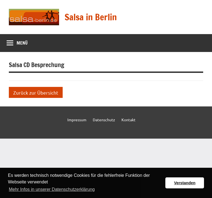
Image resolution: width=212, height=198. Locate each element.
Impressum (76, 119)
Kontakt (128, 119)
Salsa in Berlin (91, 17)
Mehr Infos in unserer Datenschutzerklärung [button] (52, 189)
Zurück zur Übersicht (35, 92)
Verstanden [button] (184, 183)
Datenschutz (104, 119)
